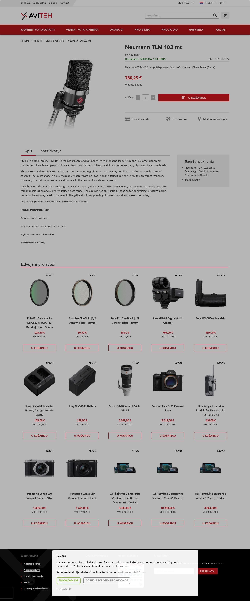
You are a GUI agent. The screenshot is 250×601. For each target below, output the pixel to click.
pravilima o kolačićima (131, 572)
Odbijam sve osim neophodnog (107, 580)
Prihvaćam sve (68, 580)
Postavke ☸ (64, 589)
